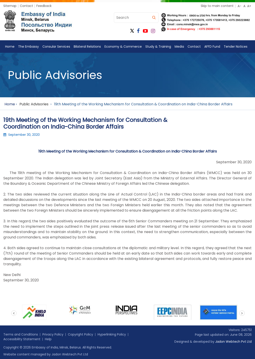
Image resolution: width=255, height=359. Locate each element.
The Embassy (28, 46)
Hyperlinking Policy (112, 334)
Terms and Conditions (20, 334)
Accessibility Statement (21, 339)
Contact (26, 6)
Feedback (44, 6)
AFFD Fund (212, 46)
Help (48, 339)
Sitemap (10, 6)
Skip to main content (217, 6)
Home (10, 46)
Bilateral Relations (87, 46)
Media (179, 46)
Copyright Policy (80, 334)
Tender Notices (235, 46)
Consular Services (56, 46)
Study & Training (158, 46)
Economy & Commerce (123, 46)
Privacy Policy (52, 334)
